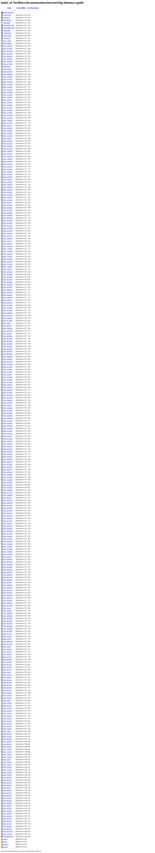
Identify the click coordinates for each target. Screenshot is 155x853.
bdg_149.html (7, 187)
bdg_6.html (7, 700)
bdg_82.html (7, 782)
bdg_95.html (7, 818)
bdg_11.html (7, 69)
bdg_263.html (7, 510)
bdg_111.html (7, 79)
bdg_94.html (7, 816)
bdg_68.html (7, 744)
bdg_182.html (7, 279)
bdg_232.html (7, 423)
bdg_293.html (7, 595)
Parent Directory (8, 12)
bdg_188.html (7, 295)
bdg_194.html (7, 313)
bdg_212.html (7, 367)
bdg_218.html (7, 385)
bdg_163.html (7, 225)
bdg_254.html (7, 485)
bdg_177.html (7, 264)
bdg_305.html (7, 631)
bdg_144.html (7, 172)
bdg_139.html (7, 159)
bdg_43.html (7, 675)
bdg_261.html (7, 505)
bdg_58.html (7, 716)
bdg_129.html (7, 131)
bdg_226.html (7, 408)
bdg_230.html (7, 418)
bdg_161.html (7, 220)
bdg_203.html (7, 344)
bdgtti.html (6, 66)
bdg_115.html (7, 89)
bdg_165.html (7, 231)
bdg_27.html (7, 523)
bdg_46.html (7, 682)
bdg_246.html (7, 462)
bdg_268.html (7, 526)
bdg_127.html (7, 123)
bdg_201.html (7, 338)
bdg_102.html (7, 51)
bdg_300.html (7, 618)
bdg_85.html (7, 793)
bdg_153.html (7, 197)
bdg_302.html (7, 623)
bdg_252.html (7, 480)
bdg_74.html (7, 762)
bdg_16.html (7, 202)
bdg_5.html (7, 672)
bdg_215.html (7, 377)
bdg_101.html (7, 48)
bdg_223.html (7, 397)
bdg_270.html (7, 531)
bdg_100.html (7, 46)
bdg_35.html (7, 652)
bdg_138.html (7, 156)
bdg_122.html (7, 110)
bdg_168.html (7, 238)
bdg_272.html (7, 536)
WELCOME (7, 36)
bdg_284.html (7, 569)
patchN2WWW (8, 836)
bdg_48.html (7, 688)
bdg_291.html (7, 590)
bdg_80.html (7, 777)
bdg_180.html (7, 274)
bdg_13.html (7, 125)
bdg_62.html (7, 726)
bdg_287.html (7, 577)
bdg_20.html (7, 326)
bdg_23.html (7, 405)
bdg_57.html (7, 713)
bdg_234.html (7, 428)
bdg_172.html (7, 251)
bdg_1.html (7, 41)
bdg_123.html (7, 113)
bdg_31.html (7, 634)
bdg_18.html (7, 269)
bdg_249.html (7, 472)
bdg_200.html (7, 336)
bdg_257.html (7, 492)
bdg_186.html (7, 290)
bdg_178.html (7, 267)
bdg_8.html (7, 759)
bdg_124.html (7, 115)
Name (9, 8)
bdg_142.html (7, 166)
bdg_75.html (7, 765)
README (6, 23)
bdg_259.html (7, 500)
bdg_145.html (7, 174)
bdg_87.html (7, 798)
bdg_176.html (7, 261)
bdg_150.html (7, 190)
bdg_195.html (7, 315)
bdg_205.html (7, 349)
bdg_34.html (7, 649)
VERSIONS (7, 33)
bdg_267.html (7, 521)
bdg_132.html (7, 141)
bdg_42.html (7, 670)
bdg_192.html (7, 308)
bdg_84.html (7, 790)
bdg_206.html (7, 351)
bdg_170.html (7, 246)
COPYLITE (7, 15)
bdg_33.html (7, 639)
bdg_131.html (7, 136)
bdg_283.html (7, 567)
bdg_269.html (7, 528)
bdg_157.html (7, 210)
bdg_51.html (7, 695)
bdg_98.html (7, 826)
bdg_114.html (7, 87)
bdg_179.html (7, 272)
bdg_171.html (7, 249)
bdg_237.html (7, 439)
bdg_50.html (7, 693)
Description (35, 8)
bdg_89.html (7, 803)
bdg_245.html (7, 459)
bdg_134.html (7, 146)
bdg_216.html (7, 379)
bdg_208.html (7, 356)
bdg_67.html (7, 741)
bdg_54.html (7, 705)
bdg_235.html (7, 431)
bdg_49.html (7, 690)
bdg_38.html (7, 659)
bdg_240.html (7, 446)
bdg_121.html (7, 107)
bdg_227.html (7, 410)
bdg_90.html (7, 806)
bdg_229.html (7, 415)
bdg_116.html (7, 92)
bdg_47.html (7, 685)
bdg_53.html (7, 703)
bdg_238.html (7, 441)
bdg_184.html (7, 285)
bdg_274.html (7, 541)
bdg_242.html (7, 451)
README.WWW (9, 28)
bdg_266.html (7, 518)
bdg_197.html (7, 320)
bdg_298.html (7, 613)
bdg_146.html (7, 177)
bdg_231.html (7, 421)
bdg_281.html (7, 562)
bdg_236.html (7, 433)
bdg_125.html (7, 118)
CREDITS (6, 18)
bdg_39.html (7, 662)
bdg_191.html (7, 305)
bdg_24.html (7, 436)
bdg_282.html (7, 564)
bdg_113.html (7, 84)
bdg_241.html (7, 449)
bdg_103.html (7, 53)
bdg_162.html (7, 223)
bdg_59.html (7, 718)
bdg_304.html (7, 628)
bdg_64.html (7, 734)
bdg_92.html (7, 811)
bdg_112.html (7, 82)
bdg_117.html (7, 95)
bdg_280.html (7, 559)
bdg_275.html (7, 544)
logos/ (5, 839)
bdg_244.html (7, 457)
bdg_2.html (7, 323)
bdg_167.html (7, 236)
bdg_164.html (7, 228)
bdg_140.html (7, 161)
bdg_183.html (7, 282)
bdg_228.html (7, 413)
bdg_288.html (7, 580)
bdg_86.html (7, 795)
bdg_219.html (7, 387)
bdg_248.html (7, 467)
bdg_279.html (7, 554)
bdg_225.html (7, 403)
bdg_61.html (7, 723)
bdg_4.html (7, 646)
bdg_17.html (7, 241)
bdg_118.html (7, 97)
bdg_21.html (7, 333)
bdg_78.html (7, 772)
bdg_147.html (7, 182)
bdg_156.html (7, 208)
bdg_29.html (7, 582)
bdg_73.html (7, 757)
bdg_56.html (7, 711)
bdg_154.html (7, 200)
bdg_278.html (7, 551)
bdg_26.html (7, 498)
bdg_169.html (7, 243)
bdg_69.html (7, 747)
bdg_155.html (7, 205)
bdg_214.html (7, 372)
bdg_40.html (7, 664)
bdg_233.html (7, 426)
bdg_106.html (7, 61)
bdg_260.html (7, 503)
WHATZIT (6, 38)
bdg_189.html (7, 297)
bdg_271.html (7, 534)
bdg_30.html (7, 611)
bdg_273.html (7, 539)
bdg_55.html (7, 708)
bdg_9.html (7, 788)
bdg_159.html (7, 215)
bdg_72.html (7, 754)
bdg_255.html (7, 487)
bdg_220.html (7, 390)
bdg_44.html (7, 677)
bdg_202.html (7, 341)
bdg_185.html (7, 287)
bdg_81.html (7, 780)
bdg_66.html (7, 739)
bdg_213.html (7, 369)
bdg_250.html (7, 474)
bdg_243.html (7, 454)
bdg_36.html (7, 654)
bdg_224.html (7, 400)
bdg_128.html (7, 128)
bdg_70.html (7, 749)
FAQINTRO (7, 20)
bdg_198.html (7, 328)
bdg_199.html (7, 331)
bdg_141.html (7, 164)
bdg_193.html (7, 310)
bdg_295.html (7, 600)
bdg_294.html (7, 598)
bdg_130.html (7, 133)
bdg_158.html (7, 213)
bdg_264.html (7, 513)
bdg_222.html (7, 395)
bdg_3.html (7, 608)
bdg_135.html (7, 148)
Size (28, 8)
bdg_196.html (7, 318)
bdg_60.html (7, 721)
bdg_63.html (7, 729)
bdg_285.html (7, 572)
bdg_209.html (7, 359)
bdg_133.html (7, 143)
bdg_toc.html (7, 834)
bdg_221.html (7, 392)
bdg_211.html (7, 364)
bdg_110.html (7, 77)
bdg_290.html (7, 587)
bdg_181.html (7, 277)
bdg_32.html (7, 636)
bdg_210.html (7, 362)
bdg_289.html (7, 585)
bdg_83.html (7, 785)
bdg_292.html (7, 593)
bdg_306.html (7, 641)
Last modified (21, 8)
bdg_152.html (7, 195)
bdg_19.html (7, 300)
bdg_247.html (7, 464)
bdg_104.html (7, 56)
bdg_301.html (7, 621)
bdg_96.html (7, 821)
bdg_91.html (7, 808)
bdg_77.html (7, 770)
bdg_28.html (7, 557)
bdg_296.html (7, 603)
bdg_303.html (7, 626)
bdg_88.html (7, 800)
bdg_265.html (7, 516)
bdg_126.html (7, 120)
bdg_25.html (7, 469)
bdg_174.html (7, 256)
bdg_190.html (7, 302)
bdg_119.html (7, 102)
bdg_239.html (7, 444)
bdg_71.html (7, 752)
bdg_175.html (7, 259)
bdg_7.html (7, 731)
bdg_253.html (7, 482)
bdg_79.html (7, 775)
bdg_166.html (7, 233)
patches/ (6, 844)
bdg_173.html (7, 254)
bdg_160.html (7, 218)
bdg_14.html (7, 138)
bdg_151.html (7, 192)
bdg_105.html (7, 59)
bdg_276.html (7, 546)
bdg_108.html (7, 71)
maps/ (5, 842)
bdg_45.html (7, 680)
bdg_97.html (7, 824)
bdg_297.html (7, 605)
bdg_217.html (7, 382)
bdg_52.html (7, 698)
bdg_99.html (7, 829)
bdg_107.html (7, 64)
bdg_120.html (7, 105)
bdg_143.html (7, 169)
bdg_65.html (7, 736)
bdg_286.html (7, 575)
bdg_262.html (7, 508)
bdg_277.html (7, 549)
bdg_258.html (7, 495)
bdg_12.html (7, 100)
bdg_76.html (7, 767)
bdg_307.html (7, 644)
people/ (5, 847)
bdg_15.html (7, 179)
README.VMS (8, 25)
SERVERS (6, 30)
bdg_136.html (7, 151)
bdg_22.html (7, 374)
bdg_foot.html (7, 831)
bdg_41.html (7, 667)
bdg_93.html (7, 813)
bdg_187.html (7, 292)
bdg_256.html (7, 490)
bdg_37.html (7, 657)
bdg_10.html (7, 43)
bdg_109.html (7, 74)
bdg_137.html (7, 154)
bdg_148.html (7, 184)
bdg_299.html (7, 616)
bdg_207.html (7, 354)
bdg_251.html (7, 477)
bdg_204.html (7, 346)
